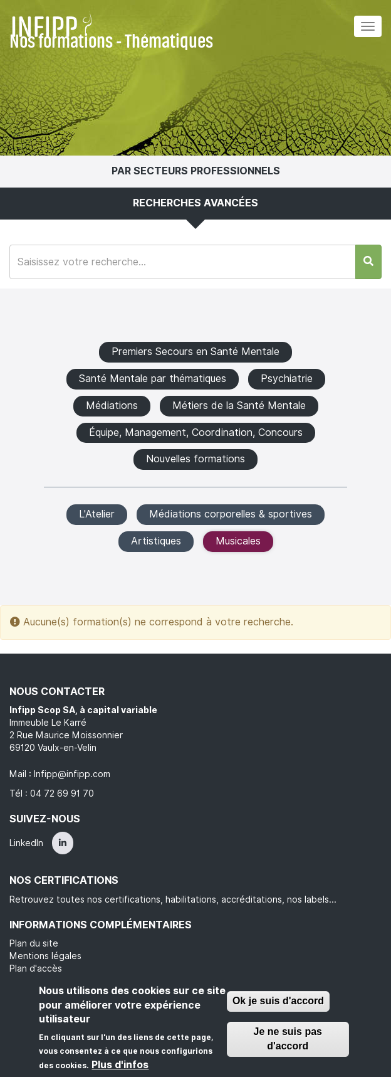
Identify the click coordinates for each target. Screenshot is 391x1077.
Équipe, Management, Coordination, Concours (196, 432)
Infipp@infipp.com (72, 774)
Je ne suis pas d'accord (288, 1038)
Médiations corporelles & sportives (230, 514)
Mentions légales (45, 956)
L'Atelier (97, 514)
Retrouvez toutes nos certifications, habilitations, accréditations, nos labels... (172, 899)
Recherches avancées (195, 203)
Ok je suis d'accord (278, 1000)
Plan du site (33, 943)
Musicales (238, 541)
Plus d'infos (120, 1065)
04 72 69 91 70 (62, 793)
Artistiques (156, 541)
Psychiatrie (287, 379)
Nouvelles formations (195, 459)
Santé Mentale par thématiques (152, 379)
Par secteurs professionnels (196, 171)
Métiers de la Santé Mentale (239, 405)
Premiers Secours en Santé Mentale (195, 352)
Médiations (112, 405)
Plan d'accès (35, 968)
